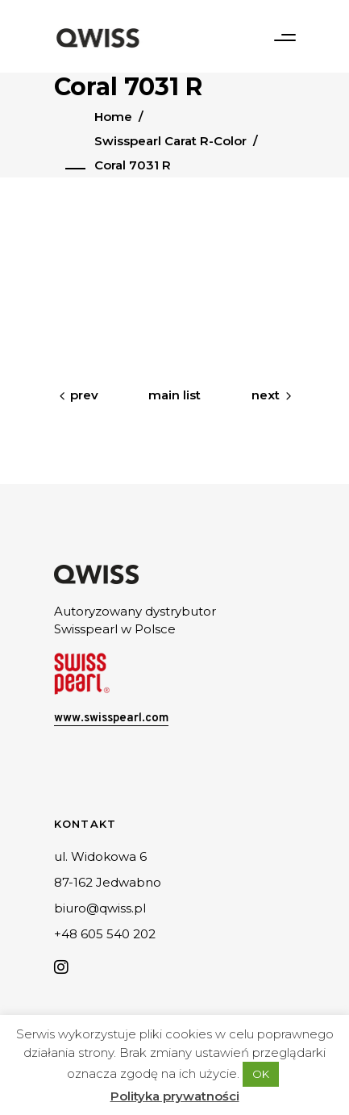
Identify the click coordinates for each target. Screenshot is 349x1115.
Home (113, 116)
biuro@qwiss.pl (100, 908)
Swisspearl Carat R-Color (170, 140)
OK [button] (260, 1073)
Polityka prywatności (174, 1096)
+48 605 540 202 (105, 934)
